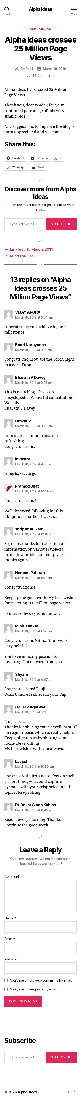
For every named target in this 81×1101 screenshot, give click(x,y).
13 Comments (43, 76)
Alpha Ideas (40, 9)
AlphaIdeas (40, 29)
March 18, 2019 (54, 69)
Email (9, 939)
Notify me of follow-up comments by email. (41, 980)
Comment (13, 877)
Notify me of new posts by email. (33, 989)
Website (10, 959)
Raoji (29, 69)
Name (10, 918)
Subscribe (61, 224)
